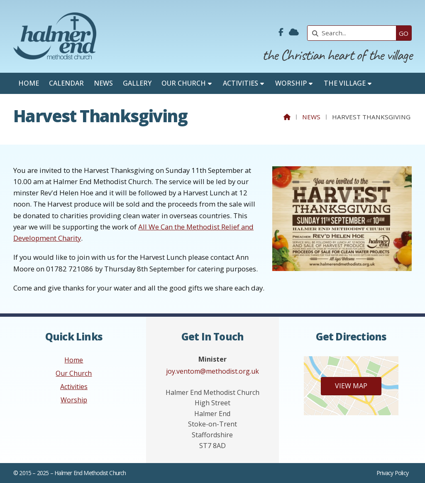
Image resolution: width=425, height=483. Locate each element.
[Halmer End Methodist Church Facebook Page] (280, 32)
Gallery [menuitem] (137, 83)
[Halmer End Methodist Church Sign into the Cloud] (294, 32)
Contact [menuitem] (34, 104)
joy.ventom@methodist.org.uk (212, 371)
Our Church (74, 373)
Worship (74, 399)
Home (73, 360)
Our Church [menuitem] (183, 83)
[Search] (354, 33)
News (311, 117)
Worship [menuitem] (291, 83)
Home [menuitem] (28, 83)
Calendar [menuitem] (66, 83)
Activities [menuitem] (240, 83)
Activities (74, 386)
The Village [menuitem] (345, 83)
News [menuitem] (103, 83)
